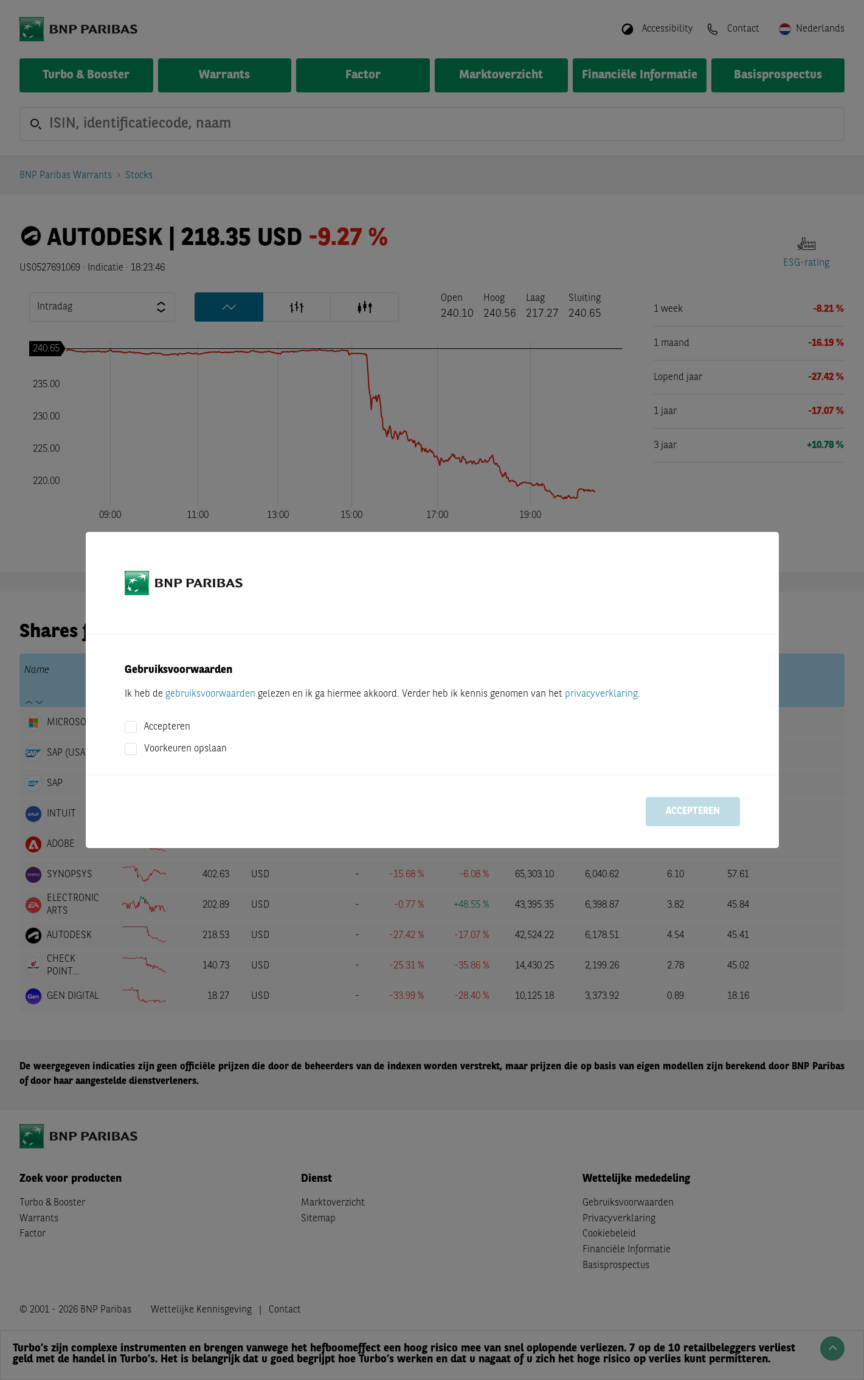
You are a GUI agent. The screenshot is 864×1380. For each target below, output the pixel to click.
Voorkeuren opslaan (185, 749)
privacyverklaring (601, 694)
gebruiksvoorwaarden (210, 694)
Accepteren (167, 727)
